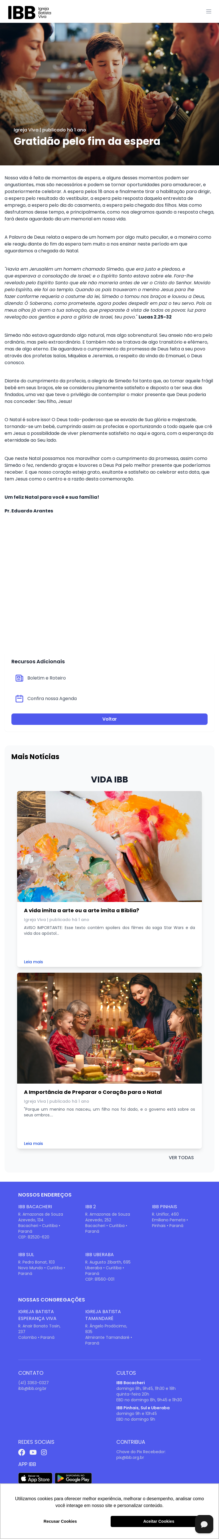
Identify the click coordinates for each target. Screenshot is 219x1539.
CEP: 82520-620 (33, 1237)
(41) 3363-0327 (33, 1383)
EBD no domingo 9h (135, 1419)
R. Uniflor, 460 (165, 1214)
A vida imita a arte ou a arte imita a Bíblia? (81, 910)
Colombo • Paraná (36, 1337)
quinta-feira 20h (132, 1394)
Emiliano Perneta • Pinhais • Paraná (170, 1222)
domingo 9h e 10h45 (136, 1413)
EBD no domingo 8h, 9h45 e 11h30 (149, 1400)
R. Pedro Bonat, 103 (36, 1262)
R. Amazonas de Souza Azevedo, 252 (107, 1217)
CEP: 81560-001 (99, 1279)
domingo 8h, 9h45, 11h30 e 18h (146, 1388)
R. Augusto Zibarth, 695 (108, 1262)
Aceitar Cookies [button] (158, 1521)
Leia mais (33, 962)
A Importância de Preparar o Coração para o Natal (93, 1092)
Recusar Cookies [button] (60, 1521)
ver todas (181, 1157)
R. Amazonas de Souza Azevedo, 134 (40, 1217)
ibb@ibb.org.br (32, 1388)
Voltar (109, 719)
